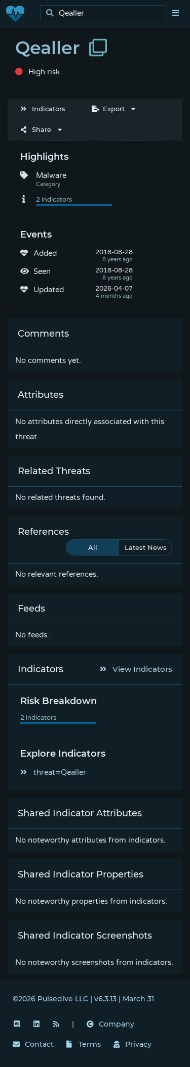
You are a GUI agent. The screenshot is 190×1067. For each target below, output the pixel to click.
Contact (33, 1044)
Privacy (132, 1044)
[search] (106, 13)
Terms (83, 1044)
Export (108, 109)
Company (110, 1024)
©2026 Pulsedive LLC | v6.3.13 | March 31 (83, 998)
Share (36, 129)
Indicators (43, 109)
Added (45, 253)
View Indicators (136, 669)
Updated (48, 289)
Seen (42, 271)
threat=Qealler (53, 772)
